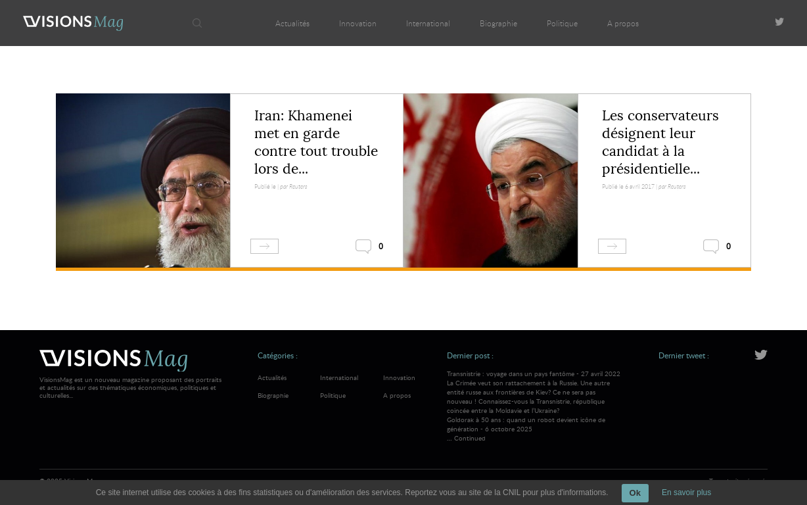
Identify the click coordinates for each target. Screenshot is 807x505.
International (428, 23)
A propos (623, 23)
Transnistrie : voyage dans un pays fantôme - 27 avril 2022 (534, 392)
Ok (635, 493)
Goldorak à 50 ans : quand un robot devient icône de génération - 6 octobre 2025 (526, 424)
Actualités (292, 23)
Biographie (498, 23)
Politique (562, 23)
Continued (470, 438)
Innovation (358, 23)
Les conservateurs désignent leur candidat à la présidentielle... (660, 142)
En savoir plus (686, 492)
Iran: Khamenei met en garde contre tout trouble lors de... (316, 142)
